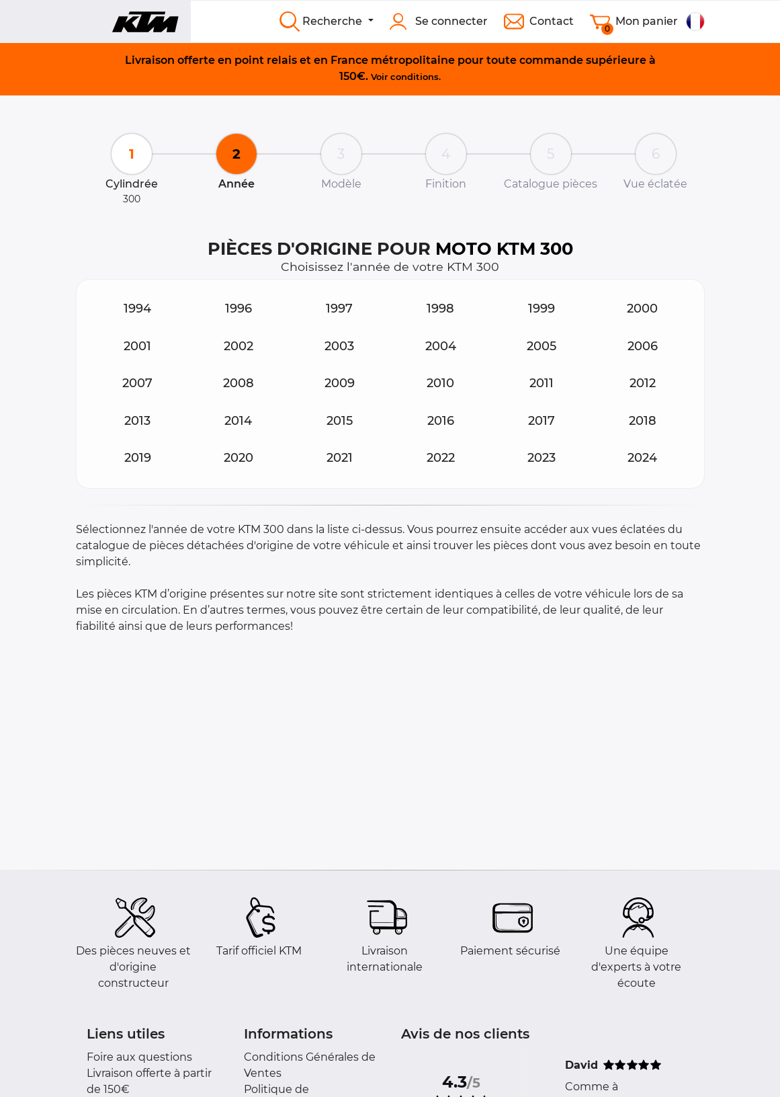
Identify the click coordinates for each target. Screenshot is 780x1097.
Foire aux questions (139, 1057)
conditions (414, 76)
